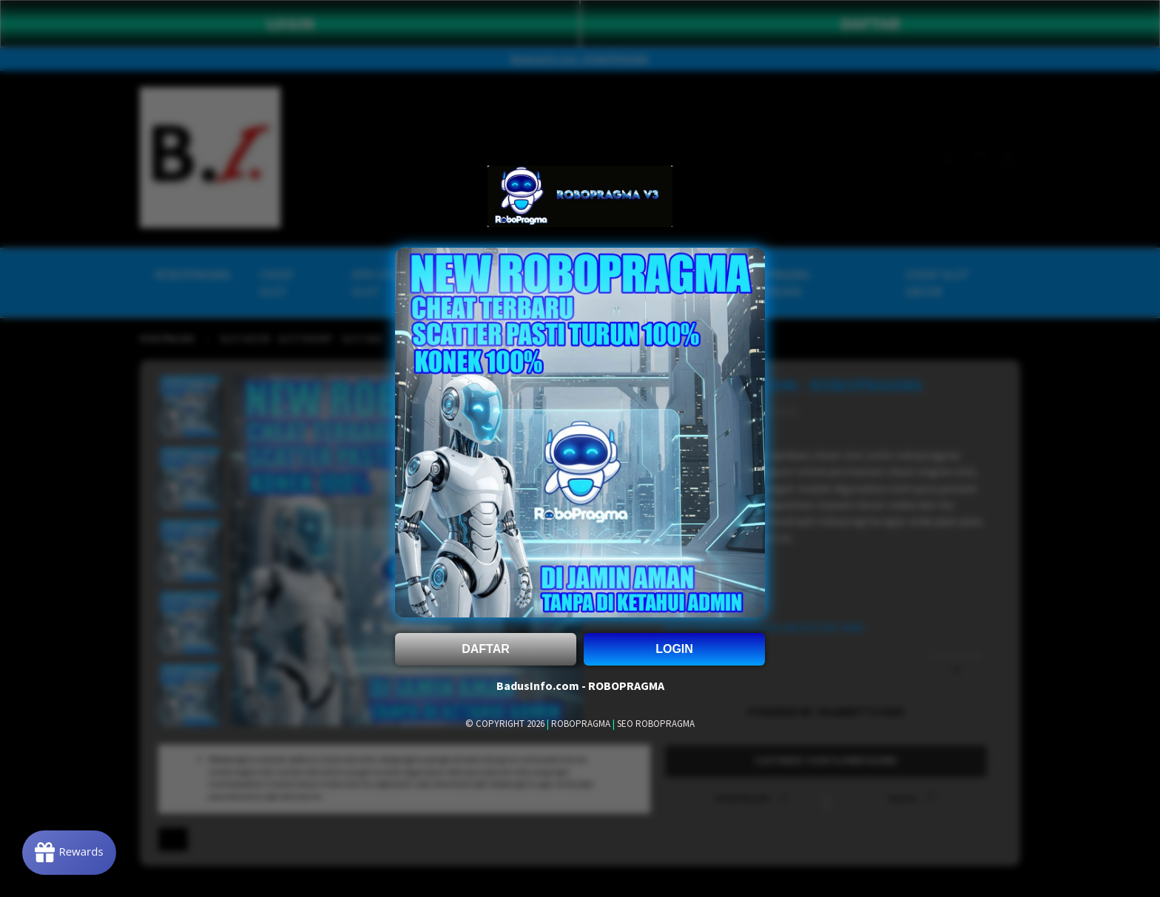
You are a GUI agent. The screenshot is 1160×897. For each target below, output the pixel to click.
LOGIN (674, 649)
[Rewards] (69, 852)
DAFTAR (486, 649)
